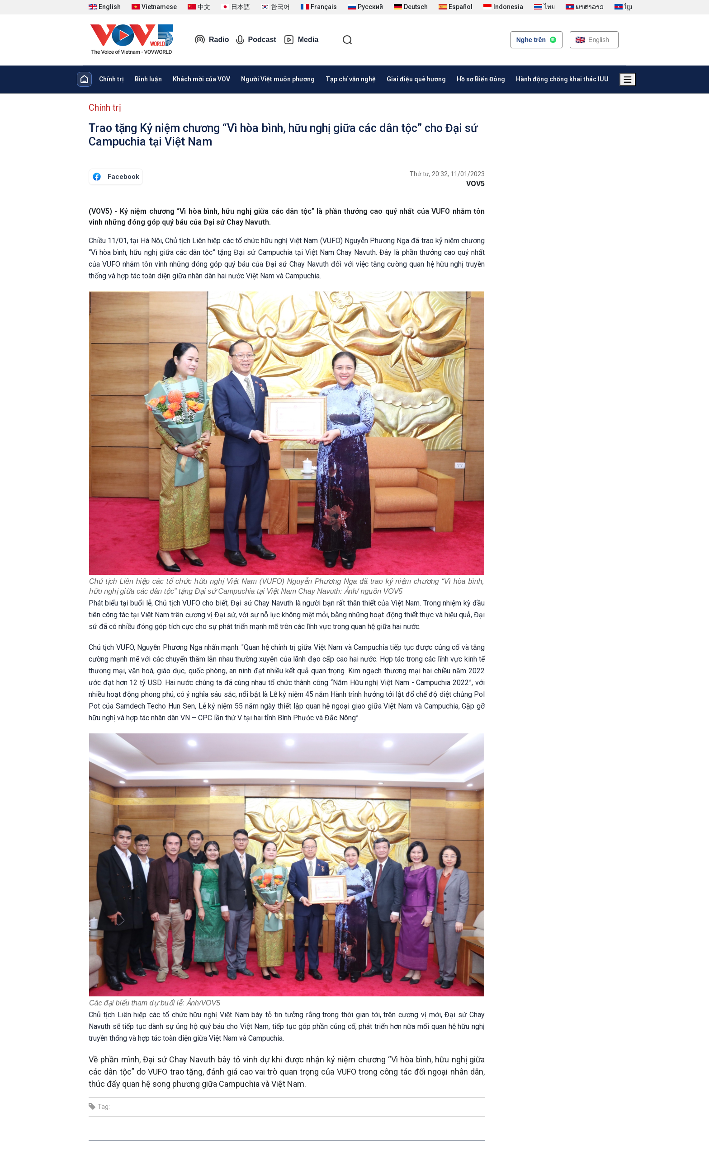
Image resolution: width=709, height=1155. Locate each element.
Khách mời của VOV (201, 79)
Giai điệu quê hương (416, 79)
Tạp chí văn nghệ (351, 79)
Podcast (256, 39)
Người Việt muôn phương (278, 79)
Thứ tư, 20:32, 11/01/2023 (447, 174)
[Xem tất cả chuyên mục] (627, 79)
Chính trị (111, 79)
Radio (211, 39)
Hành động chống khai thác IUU (562, 79)
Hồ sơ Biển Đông (481, 79)
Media (301, 39)
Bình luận (148, 79)
